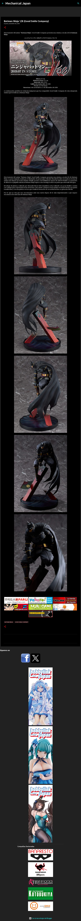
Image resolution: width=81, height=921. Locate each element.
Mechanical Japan (18, 3)
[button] (5, 27)
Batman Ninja (9, 622)
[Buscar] (78, 3)
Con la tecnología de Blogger (40, 918)
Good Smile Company (21, 622)
